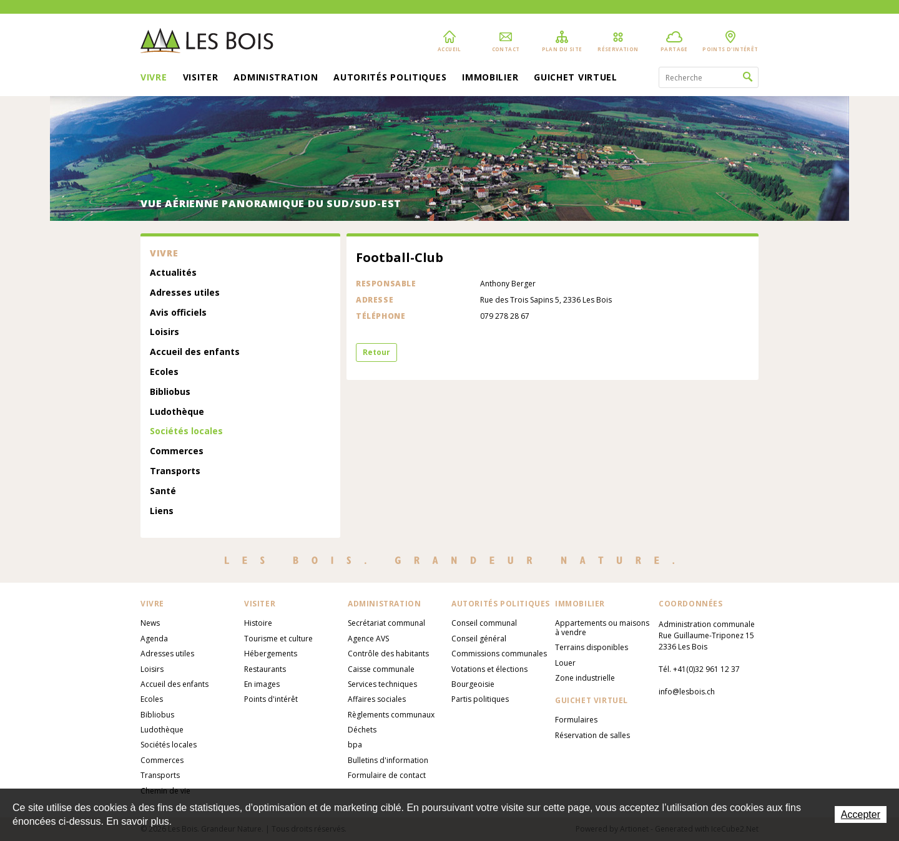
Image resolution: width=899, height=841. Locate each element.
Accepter (860, 814)
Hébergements (270, 653)
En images (262, 684)
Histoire (258, 623)
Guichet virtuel (575, 78)
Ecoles (164, 372)
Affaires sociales (377, 699)
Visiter (201, 78)
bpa (355, 744)
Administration (275, 78)
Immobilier (490, 78)
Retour (376, 352)
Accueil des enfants (195, 352)
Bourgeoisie (472, 684)
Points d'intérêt (271, 699)
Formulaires (576, 719)
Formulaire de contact (387, 775)
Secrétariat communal (386, 623)
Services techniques (382, 684)
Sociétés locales (186, 431)
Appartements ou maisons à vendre (602, 627)
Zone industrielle (585, 678)
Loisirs (164, 332)
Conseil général (478, 638)
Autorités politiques (389, 78)
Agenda (154, 638)
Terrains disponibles (591, 647)
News (150, 623)
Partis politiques (480, 699)
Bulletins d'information (388, 760)
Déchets (362, 729)
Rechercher (748, 77)
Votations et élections (489, 669)
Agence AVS (368, 638)
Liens (162, 511)
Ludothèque (177, 412)
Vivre (153, 78)
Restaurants (265, 669)
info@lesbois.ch (687, 691)
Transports (175, 471)
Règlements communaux (391, 714)
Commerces (177, 451)
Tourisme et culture (278, 638)
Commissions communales (499, 653)
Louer (565, 663)
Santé (163, 491)
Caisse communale (381, 669)
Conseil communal (484, 623)
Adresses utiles (185, 293)
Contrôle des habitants (388, 653)
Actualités (173, 273)
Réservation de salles (592, 735)
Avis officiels (178, 313)
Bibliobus (170, 392)
